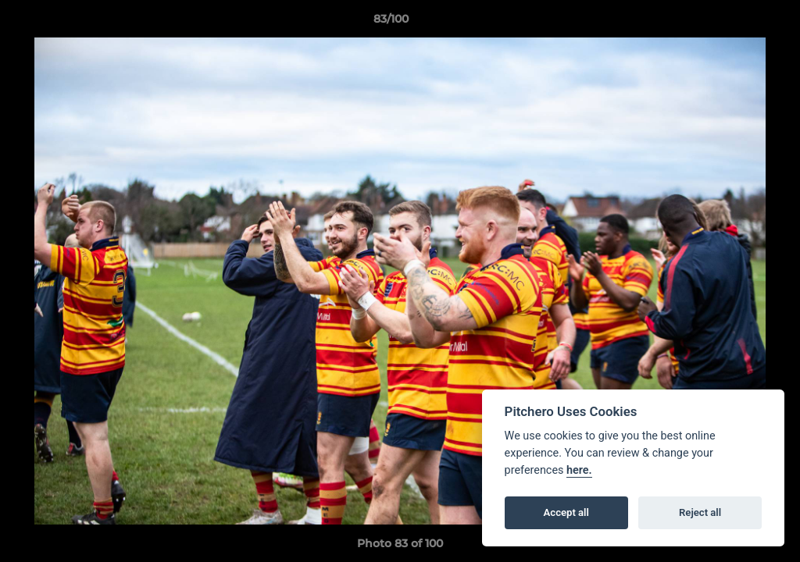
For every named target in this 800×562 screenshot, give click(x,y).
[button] (734, 23)
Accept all (566, 512)
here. (579, 470)
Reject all (700, 512)
